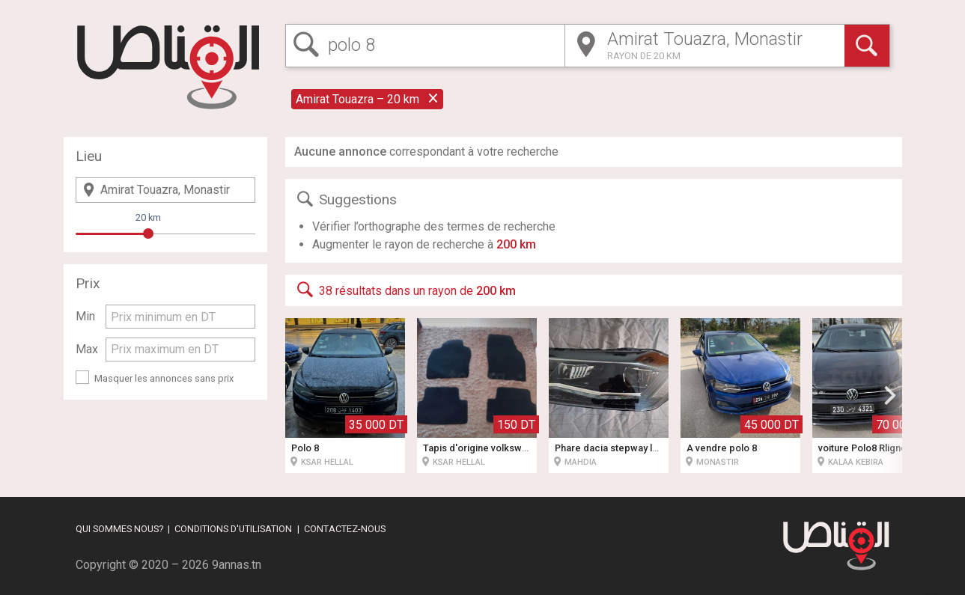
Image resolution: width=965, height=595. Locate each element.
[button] (890, 395)
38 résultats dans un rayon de (405, 289)
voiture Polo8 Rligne (862, 448)
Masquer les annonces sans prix (164, 378)
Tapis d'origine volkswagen (483, 448)
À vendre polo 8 (722, 448)
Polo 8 (305, 448)
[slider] (148, 233)
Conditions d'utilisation (233, 528)
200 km (516, 244)
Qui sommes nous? (119, 528)
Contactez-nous (345, 528)
